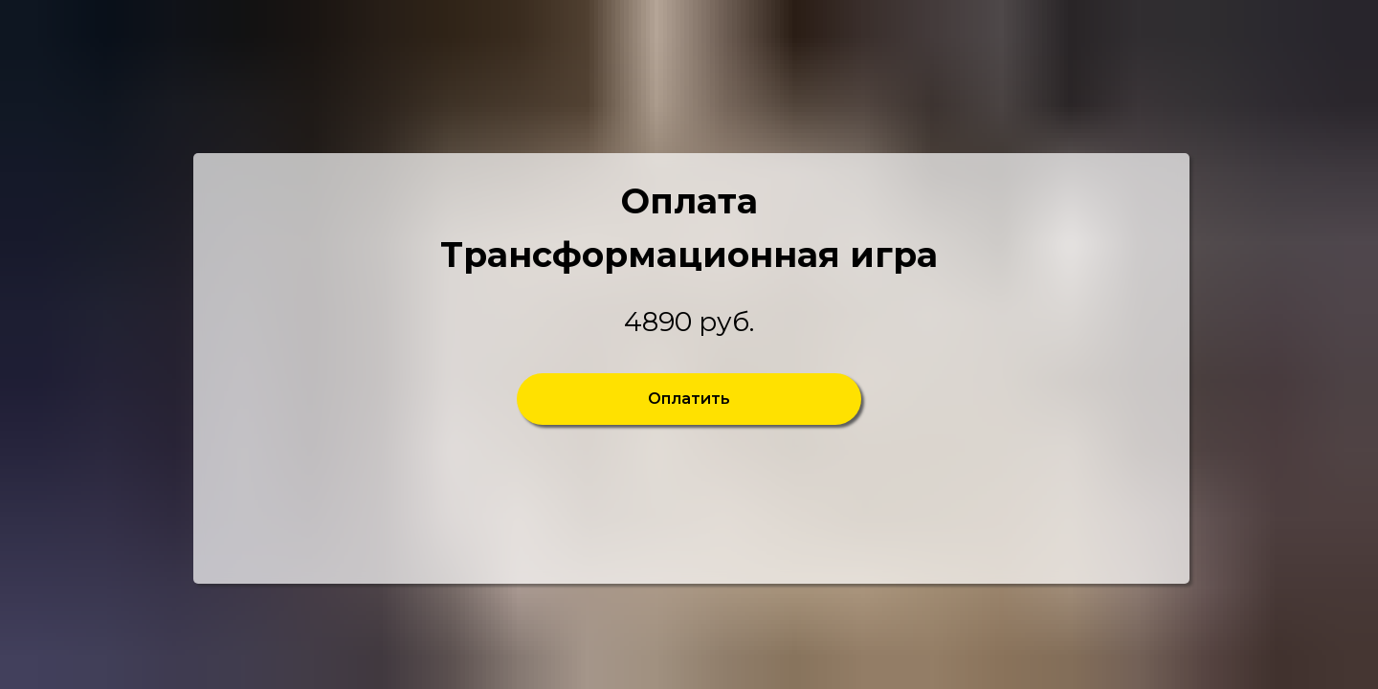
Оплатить (689, 398)
